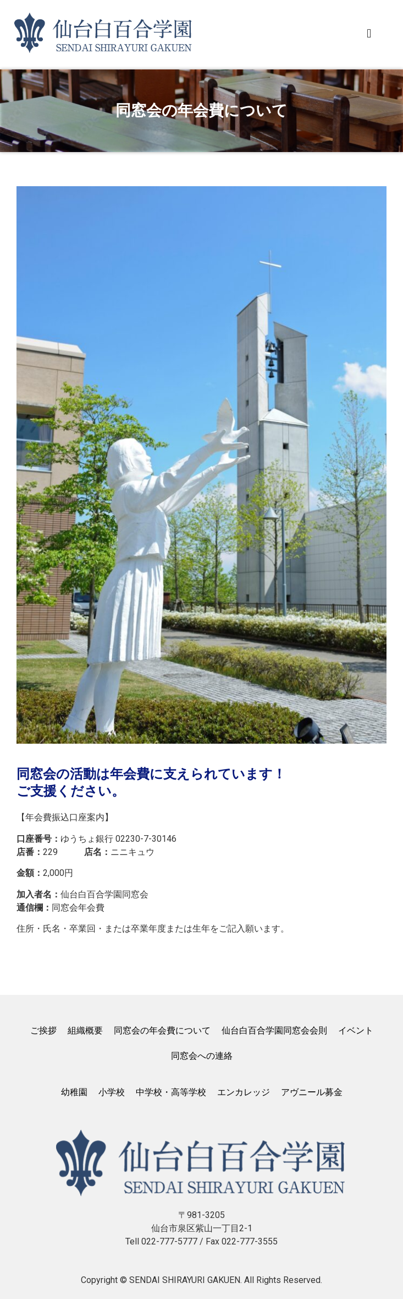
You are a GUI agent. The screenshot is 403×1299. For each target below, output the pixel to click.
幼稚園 (74, 1092)
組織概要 (85, 1030)
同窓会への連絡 (202, 1056)
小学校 (111, 1092)
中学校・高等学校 (171, 1092)
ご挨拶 (43, 1030)
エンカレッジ (243, 1092)
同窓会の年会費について (162, 1030)
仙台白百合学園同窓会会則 (274, 1030)
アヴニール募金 (312, 1092)
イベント (355, 1030)
